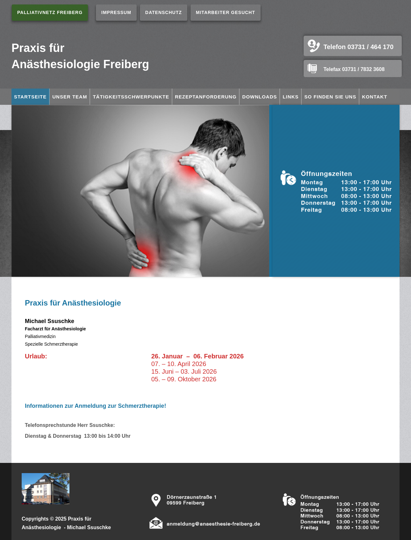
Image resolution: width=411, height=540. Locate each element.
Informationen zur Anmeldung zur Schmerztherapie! (95, 406)
